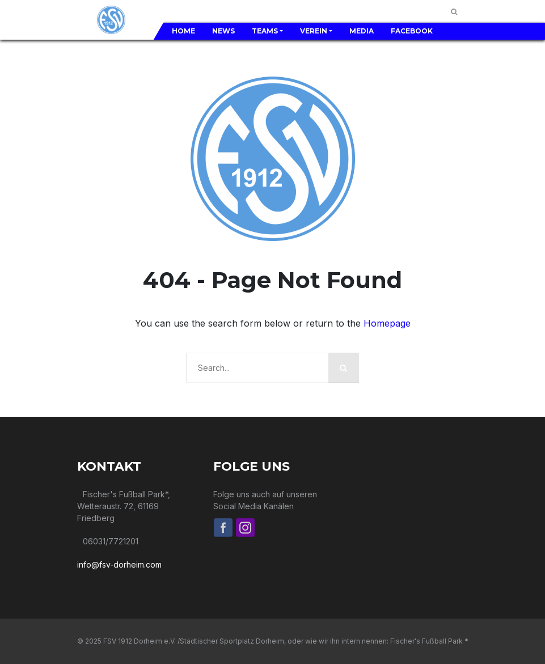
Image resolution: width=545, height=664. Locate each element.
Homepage (387, 323)
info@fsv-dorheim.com (119, 564)
